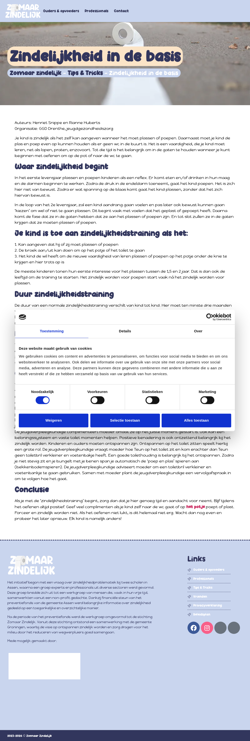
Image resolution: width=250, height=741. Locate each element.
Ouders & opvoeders (61, 11)
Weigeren (53, 420)
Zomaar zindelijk (35, 73)
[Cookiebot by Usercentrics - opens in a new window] (209, 317)
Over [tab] (198, 331)
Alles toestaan (196, 420)
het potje (195, 506)
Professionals (96, 11)
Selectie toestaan (125, 420)
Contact (121, 11)
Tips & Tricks (85, 73)
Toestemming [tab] (52, 331)
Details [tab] (125, 331)
